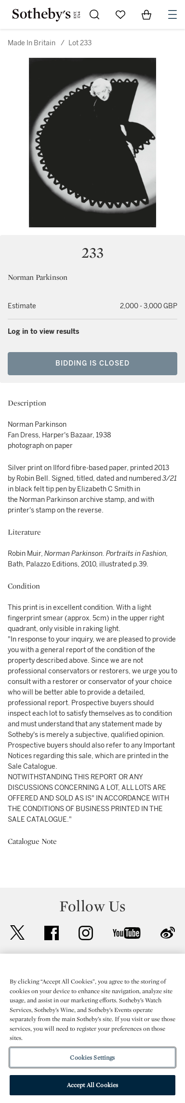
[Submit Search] (94, 14)
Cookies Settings (92, 1057)
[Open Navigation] (172, 14)
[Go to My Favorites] (120, 14)
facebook (51, 933)
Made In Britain (31, 43)
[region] (92, 1028)
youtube (127, 933)
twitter (17, 932)
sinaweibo (167, 933)
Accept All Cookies (92, 1085)
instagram (86, 933)
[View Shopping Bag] (146, 14)
